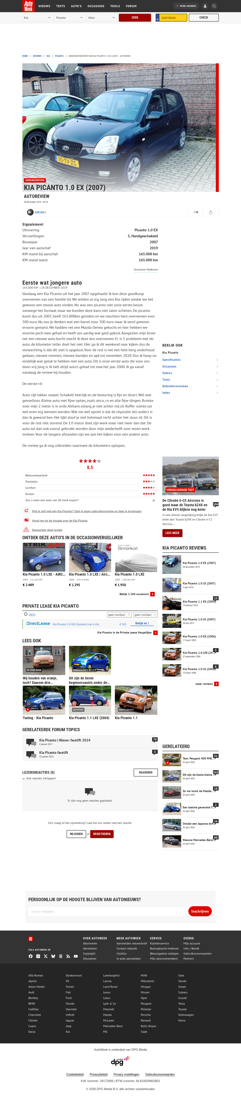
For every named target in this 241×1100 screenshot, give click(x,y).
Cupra (32, 1026)
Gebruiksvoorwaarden (197, 953)
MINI (144, 975)
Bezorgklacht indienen (164, 948)
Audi (31, 992)
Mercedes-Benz (113, 1026)
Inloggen (76, 834)
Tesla (181, 1003)
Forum (131, 6)
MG (105, 1031)
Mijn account (191, 943)
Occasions (96, 6)
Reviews (37, 56)
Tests (60, 6)
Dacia (31, 1031)
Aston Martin (36, 986)
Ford (69, 998)
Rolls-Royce (148, 1026)
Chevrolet (34, 1015)
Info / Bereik (191, 948)
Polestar (146, 1009)
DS (67, 981)
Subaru (182, 992)
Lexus (107, 992)
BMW (31, 1003)
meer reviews (204, 684)
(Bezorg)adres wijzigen (164, 953)
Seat (181, 975)
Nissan (145, 992)
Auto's (76, 6)
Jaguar (70, 1020)
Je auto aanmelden (129, 958)
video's (167, 373)
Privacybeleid (99, 1074)
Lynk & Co (109, 1003)
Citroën (33, 1020)
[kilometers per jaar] (145, 615)
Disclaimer (89, 958)
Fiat (68, 992)
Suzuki (182, 998)
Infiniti (70, 1015)
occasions (169, 366)
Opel (144, 998)
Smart (182, 986)
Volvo (182, 1020)
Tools (115, 6)
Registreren (102, 834)
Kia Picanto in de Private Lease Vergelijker (124, 632)
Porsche (146, 1015)
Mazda (107, 1015)
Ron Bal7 (40, 212)
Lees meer (172, 533)
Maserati (108, 1009)
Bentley (33, 998)
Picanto (59, 56)
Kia (48, 56)
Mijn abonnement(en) (163, 958)
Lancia (107, 981)
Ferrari (70, 986)
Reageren (145, 772)
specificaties (171, 360)
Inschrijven (200, 911)
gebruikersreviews (175, 386)
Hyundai (71, 1009)
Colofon (122, 953)
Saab (144, 1031)
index (166, 393)
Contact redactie (127, 948)
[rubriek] (102, 18)
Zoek (135, 17)
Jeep (68, 1026)
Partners (188, 958)
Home (25, 56)
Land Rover (110, 986)
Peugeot (146, 1003)
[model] (70, 18)
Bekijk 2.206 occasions (134, 594)
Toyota (182, 1009)
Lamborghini (111, 975)
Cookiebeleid (75, 1074)
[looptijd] (119, 615)
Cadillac (33, 1009)
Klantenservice (159, 943)
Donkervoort (74, 975)
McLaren (108, 1020)
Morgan (146, 986)
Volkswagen (186, 1015)
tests (166, 379)
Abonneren (90, 943)
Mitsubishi (147, 981)
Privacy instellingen (126, 1074)
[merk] (37, 18)
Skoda (182, 981)
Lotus (106, 998)
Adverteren (90, 948)
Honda (70, 1003)
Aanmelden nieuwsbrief (132, 943)
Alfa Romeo (35, 975)
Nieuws (44, 6)
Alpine (32, 981)
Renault (146, 1020)
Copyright (89, 953)
